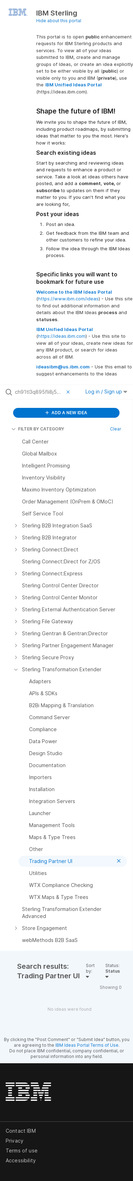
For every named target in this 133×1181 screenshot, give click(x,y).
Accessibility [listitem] (21, 1160)
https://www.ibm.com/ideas (68, 298)
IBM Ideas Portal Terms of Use (86, 1045)
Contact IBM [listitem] (21, 1131)
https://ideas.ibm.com (61, 336)
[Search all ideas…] (39, 392)
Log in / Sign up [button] (106, 391)
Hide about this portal (58, 20)
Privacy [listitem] (14, 1141)
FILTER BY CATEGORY (37, 429)
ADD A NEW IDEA (66, 412)
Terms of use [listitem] (22, 1151)
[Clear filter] (69, 392)
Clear (115, 429)
